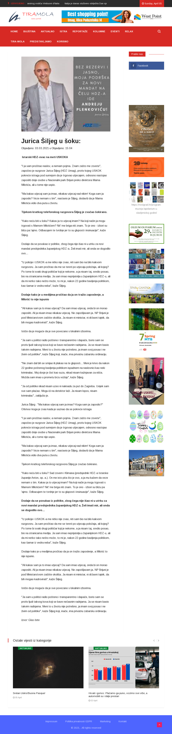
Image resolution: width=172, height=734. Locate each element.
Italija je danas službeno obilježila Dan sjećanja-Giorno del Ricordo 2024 (106, 3)
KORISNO (62, 41)
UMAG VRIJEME (146, 87)
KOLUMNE (99, 31)
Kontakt (123, 721)
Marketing (105, 721)
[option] (106, 3)
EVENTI (115, 31)
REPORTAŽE (80, 31)
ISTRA (63, 31)
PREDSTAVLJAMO (41, 41)
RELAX (129, 31)
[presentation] (154, 640)
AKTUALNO (47, 31)
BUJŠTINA (29, 31)
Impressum (51, 721)
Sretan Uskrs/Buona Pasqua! (29, 693)
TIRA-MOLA (18, 41)
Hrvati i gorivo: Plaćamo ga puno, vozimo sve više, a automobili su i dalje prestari (118, 695)
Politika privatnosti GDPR (78, 721)
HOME (14, 31)
